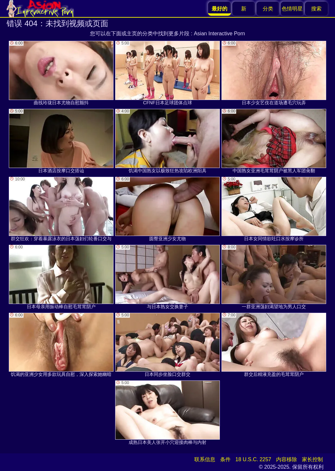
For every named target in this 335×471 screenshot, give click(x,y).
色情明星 (292, 8)
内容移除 (286, 459)
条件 (225, 459)
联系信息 (204, 459)
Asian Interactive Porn (219, 33)
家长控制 (312, 459)
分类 (268, 8)
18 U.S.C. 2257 (253, 459)
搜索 (316, 8)
